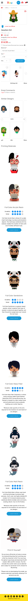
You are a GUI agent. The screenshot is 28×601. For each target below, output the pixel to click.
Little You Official (10, 26)
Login (2, 92)
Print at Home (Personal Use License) (14, 45)
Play (18, 2)
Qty (2, 60)
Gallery (7, 7)
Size (2, 54)
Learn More (14, 230)
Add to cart (20, 60)
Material (4, 48)
